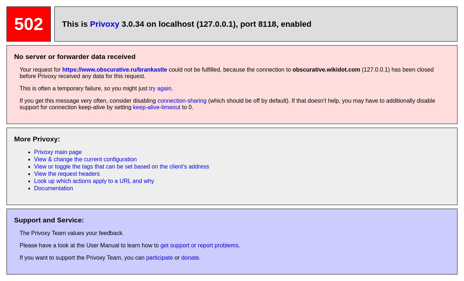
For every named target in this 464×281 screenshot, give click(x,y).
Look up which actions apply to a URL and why (94, 181)
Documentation (53, 188)
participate (159, 258)
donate (190, 258)
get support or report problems (200, 245)
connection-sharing (182, 101)
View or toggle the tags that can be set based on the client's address (121, 166)
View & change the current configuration (85, 159)
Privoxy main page (58, 152)
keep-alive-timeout (157, 107)
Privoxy (104, 24)
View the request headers (67, 174)
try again (160, 88)
